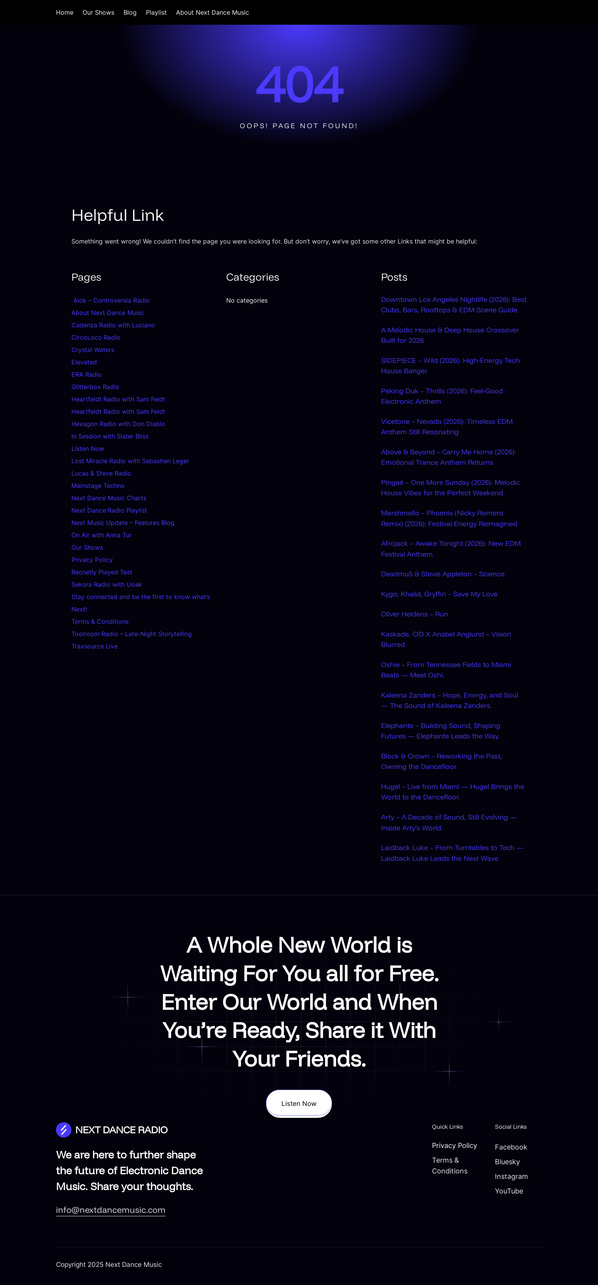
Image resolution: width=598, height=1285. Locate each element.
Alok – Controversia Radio (110, 300)
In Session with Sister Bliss (110, 436)
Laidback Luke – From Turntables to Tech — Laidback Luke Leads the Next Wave (452, 855)
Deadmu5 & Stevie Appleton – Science (443, 575)
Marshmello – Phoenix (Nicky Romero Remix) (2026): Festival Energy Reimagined (449, 519)
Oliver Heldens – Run (414, 615)
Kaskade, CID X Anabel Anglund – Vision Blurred (446, 640)
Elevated (84, 362)
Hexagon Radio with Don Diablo (118, 424)
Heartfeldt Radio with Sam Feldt (118, 399)
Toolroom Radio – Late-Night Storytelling (131, 634)
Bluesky (503, 1164)
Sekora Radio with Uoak (106, 584)
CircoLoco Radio (95, 337)
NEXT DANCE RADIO (121, 1132)
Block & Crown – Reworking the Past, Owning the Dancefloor (441, 763)
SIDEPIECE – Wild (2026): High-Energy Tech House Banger (450, 366)
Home (64, 12)
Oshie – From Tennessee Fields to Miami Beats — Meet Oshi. (446, 671)
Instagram (507, 1179)
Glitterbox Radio (95, 387)
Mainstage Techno (98, 485)
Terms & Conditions (100, 621)
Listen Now (87, 448)
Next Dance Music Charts (108, 498)
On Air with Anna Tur (101, 535)
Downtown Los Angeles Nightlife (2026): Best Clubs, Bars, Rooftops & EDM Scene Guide (454, 305)
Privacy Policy (92, 560)
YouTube (505, 1193)
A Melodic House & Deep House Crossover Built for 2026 (450, 335)
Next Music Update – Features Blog (122, 523)
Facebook (507, 1149)
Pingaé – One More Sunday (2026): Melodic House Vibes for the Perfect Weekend (450, 489)
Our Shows (87, 547)
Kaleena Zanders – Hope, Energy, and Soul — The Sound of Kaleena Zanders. (449, 702)
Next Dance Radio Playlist (109, 510)
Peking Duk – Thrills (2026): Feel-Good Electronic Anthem (442, 396)
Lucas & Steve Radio (101, 473)
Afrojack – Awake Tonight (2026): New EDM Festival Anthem (451, 550)
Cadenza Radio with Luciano (113, 325)
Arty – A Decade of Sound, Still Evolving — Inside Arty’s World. (449, 825)
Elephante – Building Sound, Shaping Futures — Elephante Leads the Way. (440, 733)
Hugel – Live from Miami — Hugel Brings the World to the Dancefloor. (452, 794)
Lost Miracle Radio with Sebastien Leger (130, 461)
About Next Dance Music (107, 313)
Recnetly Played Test (101, 572)
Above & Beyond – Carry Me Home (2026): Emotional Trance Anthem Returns (448, 458)
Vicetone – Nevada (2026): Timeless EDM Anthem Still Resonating (447, 427)
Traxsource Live (94, 646)
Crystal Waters (93, 350)
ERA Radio (86, 374)
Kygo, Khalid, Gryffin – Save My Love (439, 595)
